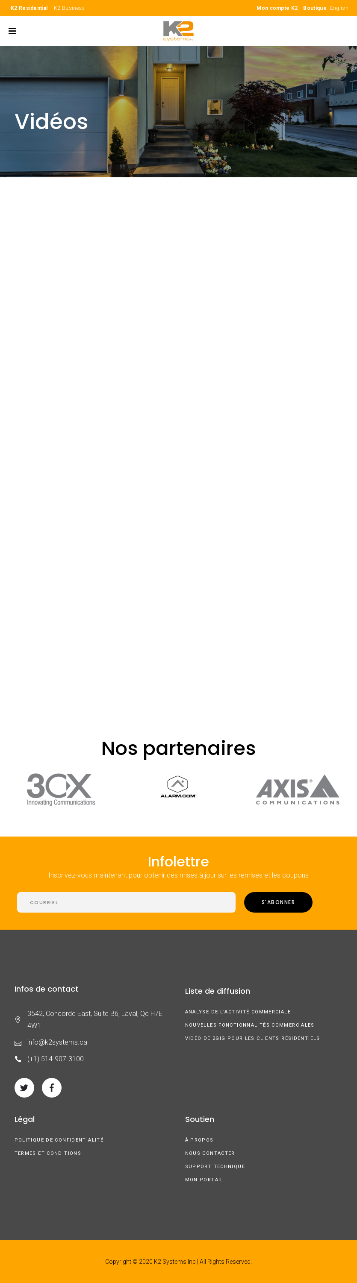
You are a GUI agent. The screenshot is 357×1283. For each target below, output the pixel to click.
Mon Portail (204, 1180)
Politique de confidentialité (59, 1140)
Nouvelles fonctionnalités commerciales (250, 1025)
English (339, 8)
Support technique (215, 1166)
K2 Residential (29, 8)
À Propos (199, 1140)
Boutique (314, 8)
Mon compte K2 (277, 8)
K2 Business (69, 8)
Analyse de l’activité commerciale (238, 1012)
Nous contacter (210, 1153)
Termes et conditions (48, 1153)
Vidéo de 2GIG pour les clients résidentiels (252, 1038)
